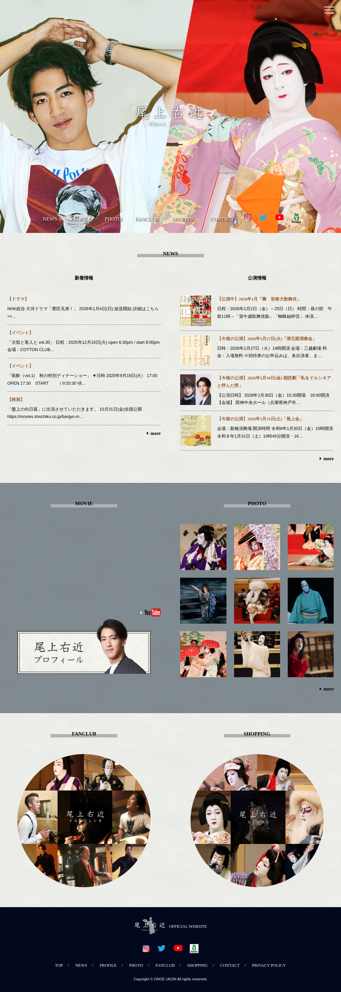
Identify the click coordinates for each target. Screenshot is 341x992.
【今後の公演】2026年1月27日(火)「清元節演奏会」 (267, 338)
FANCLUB (147, 219)
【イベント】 (20, 332)
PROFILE (81, 219)
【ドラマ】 (18, 299)
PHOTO (113, 219)
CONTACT (222, 219)
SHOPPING (184, 219)
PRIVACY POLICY (269, 965)
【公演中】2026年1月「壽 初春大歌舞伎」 (259, 299)
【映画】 (16, 399)
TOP (59, 965)
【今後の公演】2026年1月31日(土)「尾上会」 (260, 419)
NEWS (50, 219)
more (156, 433)
